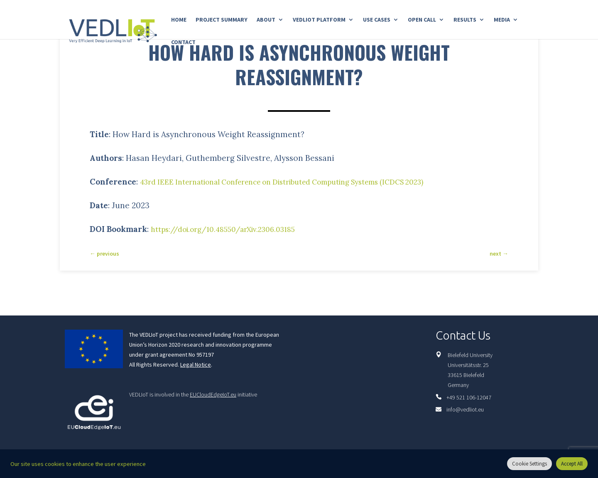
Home (178, 20)
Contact (183, 42)
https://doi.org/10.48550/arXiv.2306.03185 (231, 229)
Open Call (422, 20)
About (266, 20)
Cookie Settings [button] (529, 463)
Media (502, 20)
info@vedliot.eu (465, 409)
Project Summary (222, 20)
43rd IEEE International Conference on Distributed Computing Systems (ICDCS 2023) (303, 182)
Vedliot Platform (319, 20)
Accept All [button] (572, 463)
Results (464, 20)
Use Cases (376, 20)
